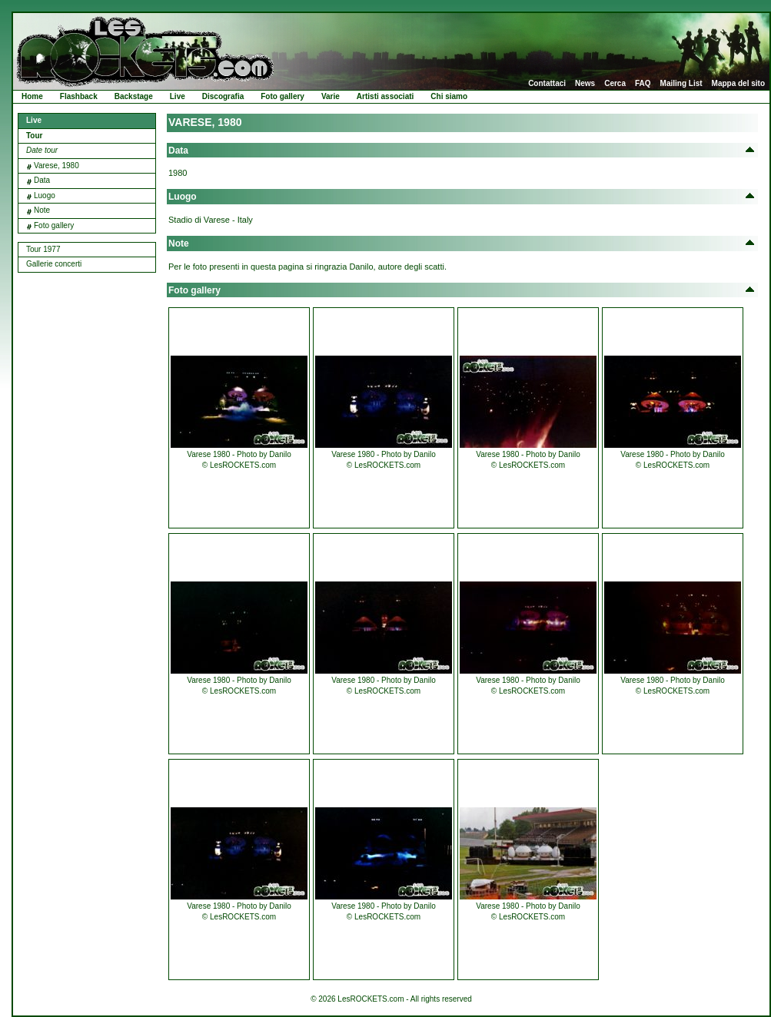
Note (42, 210)
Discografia (223, 96)
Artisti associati (385, 96)
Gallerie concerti (53, 264)
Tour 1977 (43, 249)
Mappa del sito (738, 84)
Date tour (42, 150)
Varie (330, 96)
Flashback (79, 96)
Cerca (615, 84)
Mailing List (681, 84)
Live (177, 96)
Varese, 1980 (56, 165)
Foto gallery (282, 96)
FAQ (643, 84)
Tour (34, 135)
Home (32, 96)
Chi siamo (448, 96)
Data (42, 180)
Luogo (44, 195)
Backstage (134, 96)
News (585, 84)
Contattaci (547, 84)
